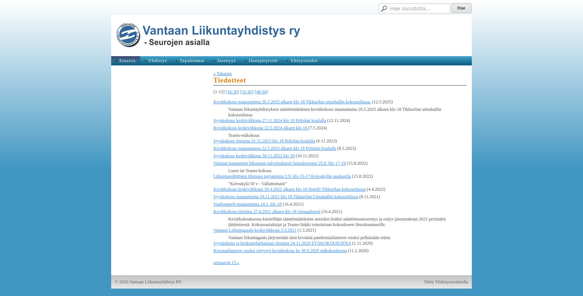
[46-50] (261, 91)
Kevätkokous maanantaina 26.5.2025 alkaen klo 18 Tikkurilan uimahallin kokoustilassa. (292, 101)
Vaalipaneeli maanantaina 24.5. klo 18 (247, 204)
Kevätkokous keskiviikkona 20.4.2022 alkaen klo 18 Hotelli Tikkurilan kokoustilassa (289, 189)
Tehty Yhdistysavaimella (446, 281)
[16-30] (232, 91)
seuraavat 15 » (226, 262)
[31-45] (247, 91)
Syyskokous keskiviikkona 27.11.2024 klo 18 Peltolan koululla (269, 120)
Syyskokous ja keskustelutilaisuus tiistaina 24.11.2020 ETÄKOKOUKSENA (282, 243)
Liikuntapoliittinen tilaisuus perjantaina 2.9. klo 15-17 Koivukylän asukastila (282, 176)
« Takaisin (222, 73)
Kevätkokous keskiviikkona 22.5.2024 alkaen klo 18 (260, 128)
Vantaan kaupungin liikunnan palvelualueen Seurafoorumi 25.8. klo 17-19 (279, 163)
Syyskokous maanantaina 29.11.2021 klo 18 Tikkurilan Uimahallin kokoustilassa (285, 196)
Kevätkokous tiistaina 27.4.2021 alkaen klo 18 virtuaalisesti (266, 211)
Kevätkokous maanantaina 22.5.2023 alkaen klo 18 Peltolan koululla (274, 148)
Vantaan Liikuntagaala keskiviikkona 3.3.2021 (254, 230)
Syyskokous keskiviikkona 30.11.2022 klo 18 (253, 155)
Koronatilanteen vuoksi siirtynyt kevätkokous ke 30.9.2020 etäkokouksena (280, 250)
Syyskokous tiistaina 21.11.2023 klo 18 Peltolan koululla (264, 141)
